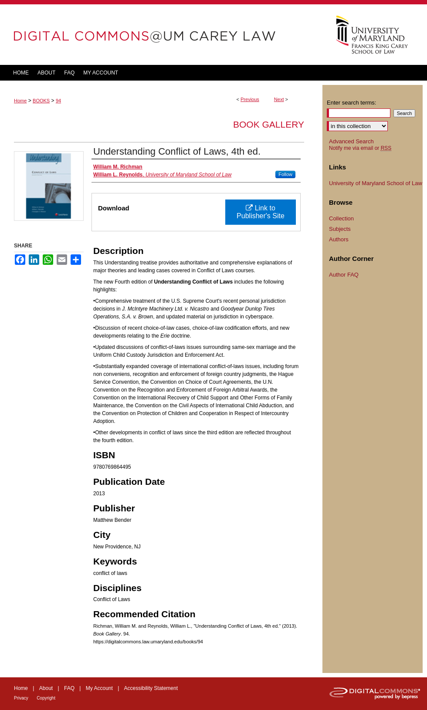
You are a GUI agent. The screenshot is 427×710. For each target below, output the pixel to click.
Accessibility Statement (151, 688)
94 (58, 100)
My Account (99, 688)
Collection (341, 218)
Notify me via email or (360, 148)
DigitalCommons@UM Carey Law (161, 34)
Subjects (340, 229)
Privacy (21, 698)
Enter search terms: (351, 102)
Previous (250, 99)
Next (279, 99)
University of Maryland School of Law (375, 183)
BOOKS (41, 100)
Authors (339, 239)
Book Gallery (268, 124)
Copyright (46, 698)
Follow (285, 174)
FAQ (69, 688)
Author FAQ (344, 274)
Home (20, 100)
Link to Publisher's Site (261, 212)
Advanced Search (351, 141)
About (46, 688)
